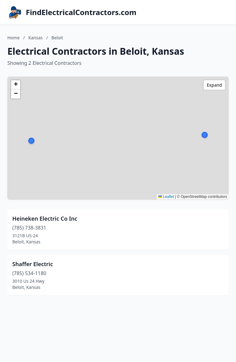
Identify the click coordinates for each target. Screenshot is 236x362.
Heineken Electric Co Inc (44, 218)
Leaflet (166, 197)
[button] (205, 135)
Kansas (35, 38)
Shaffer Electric (32, 264)
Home (13, 38)
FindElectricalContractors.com (81, 12)
